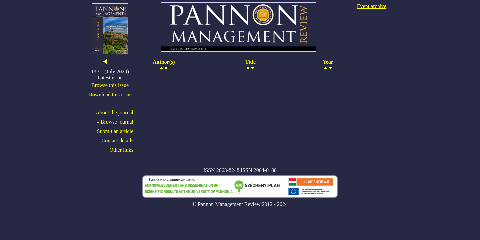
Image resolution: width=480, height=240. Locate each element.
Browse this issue (110, 85)
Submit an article (115, 131)
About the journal (114, 112)
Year (328, 62)
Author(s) (164, 62)
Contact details (117, 140)
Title (250, 62)
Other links (121, 150)
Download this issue (110, 94)
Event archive (371, 6)
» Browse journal (115, 122)
